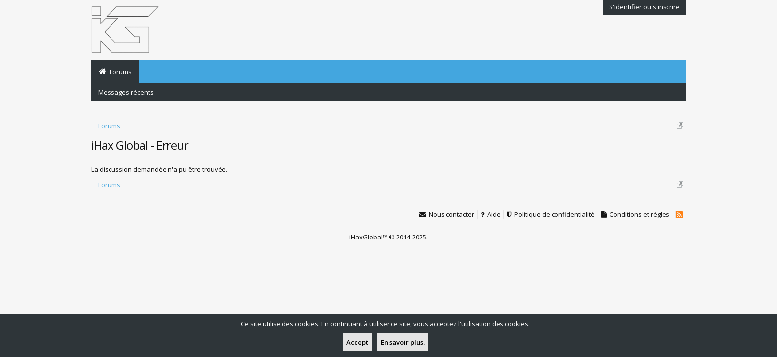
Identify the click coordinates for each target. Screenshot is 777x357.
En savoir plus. (403, 342)
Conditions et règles (639, 214)
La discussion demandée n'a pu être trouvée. (159, 169)
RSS (679, 214)
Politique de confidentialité (554, 214)
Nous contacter (451, 214)
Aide (493, 214)
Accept (357, 342)
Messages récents (126, 92)
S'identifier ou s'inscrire (644, 6)
